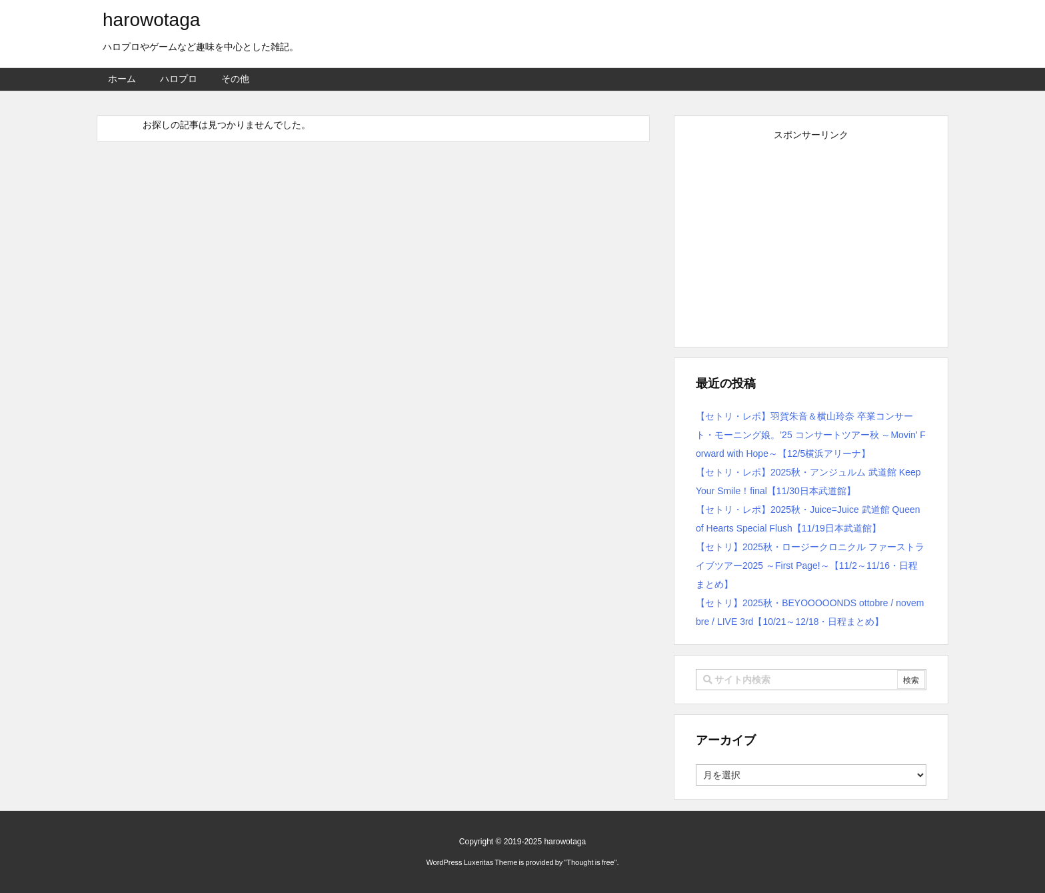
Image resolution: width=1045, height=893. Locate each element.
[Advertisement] (811, 238)
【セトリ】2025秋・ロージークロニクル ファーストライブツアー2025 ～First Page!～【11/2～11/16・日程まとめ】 (810, 566)
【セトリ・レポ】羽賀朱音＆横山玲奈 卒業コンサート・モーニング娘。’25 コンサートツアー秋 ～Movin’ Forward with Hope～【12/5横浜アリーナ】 (811, 435)
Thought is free (590, 862)
